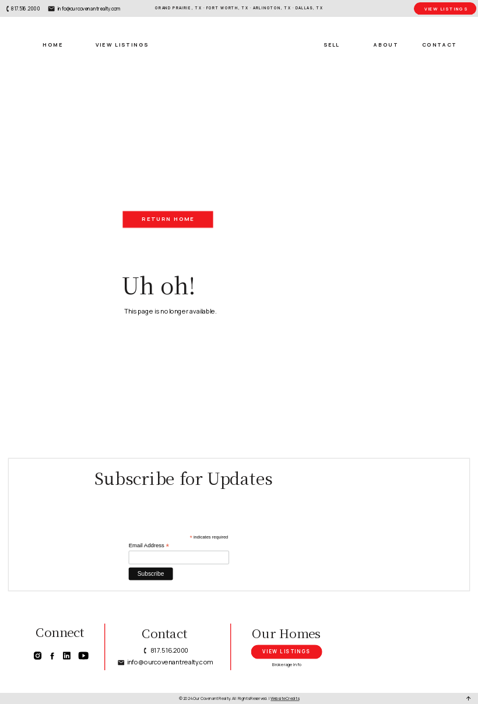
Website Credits (284, 698)
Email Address (149, 546)
